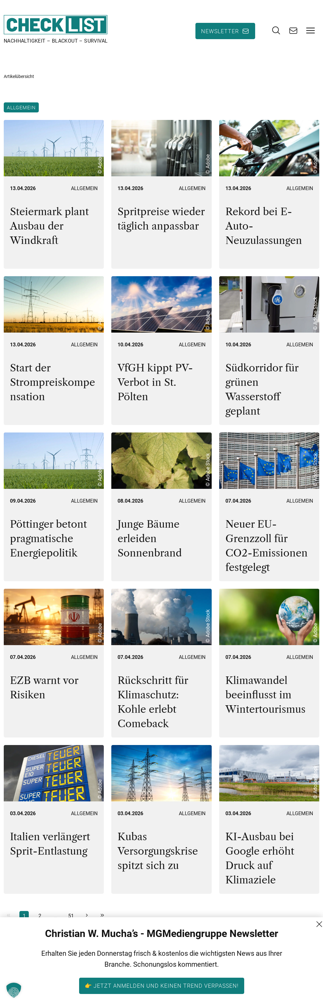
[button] (14, 990)
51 (71, 916)
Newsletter (220, 31)
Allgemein (21, 107)
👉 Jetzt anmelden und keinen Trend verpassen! (162, 985)
